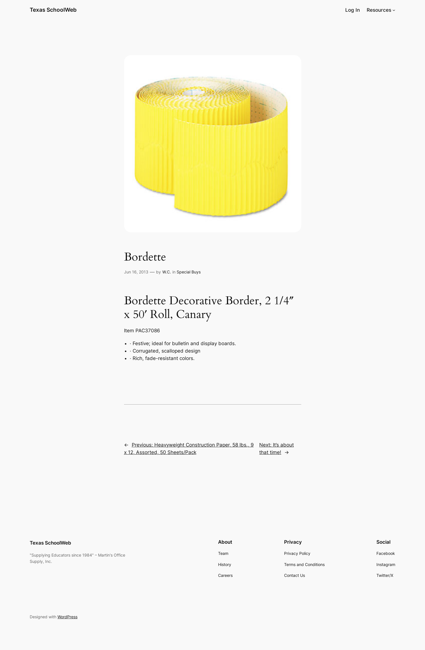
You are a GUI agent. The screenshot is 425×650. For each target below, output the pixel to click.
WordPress (67, 616)
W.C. (166, 271)
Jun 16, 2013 (136, 271)
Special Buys (189, 271)
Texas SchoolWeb (53, 9)
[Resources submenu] (393, 10)
